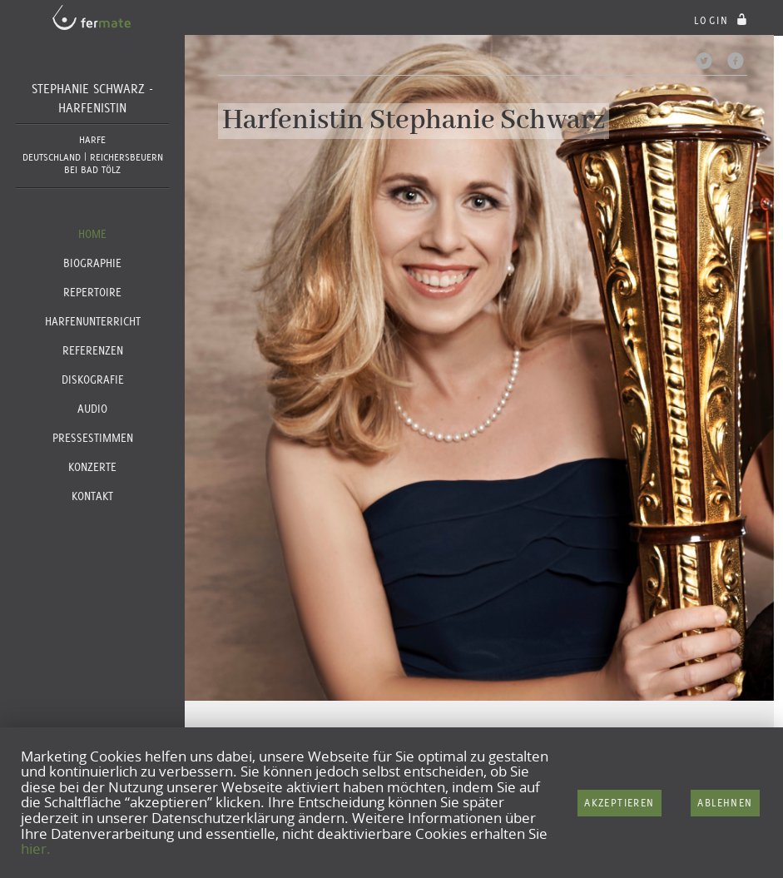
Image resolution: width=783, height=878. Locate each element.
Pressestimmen (92, 437)
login (722, 20)
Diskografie (93, 379)
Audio (92, 408)
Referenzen (92, 350)
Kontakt (92, 496)
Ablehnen (724, 802)
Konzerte (92, 467)
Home (92, 234)
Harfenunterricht (93, 321)
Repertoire (92, 292)
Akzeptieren (619, 802)
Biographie (92, 263)
